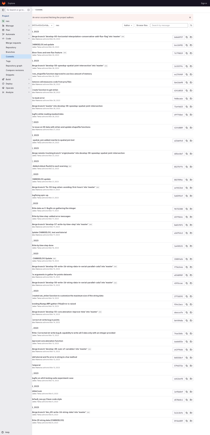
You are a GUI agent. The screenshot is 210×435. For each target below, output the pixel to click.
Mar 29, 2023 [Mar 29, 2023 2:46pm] (65, 55)
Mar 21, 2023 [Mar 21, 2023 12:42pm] (65, 198)
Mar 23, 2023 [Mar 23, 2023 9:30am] (65, 156)
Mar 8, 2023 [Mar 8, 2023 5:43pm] (65, 423)
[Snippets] (16, 75)
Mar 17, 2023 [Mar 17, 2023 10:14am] (66, 235)
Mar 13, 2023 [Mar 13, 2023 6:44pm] (65, 335)
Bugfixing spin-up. (51, 195)
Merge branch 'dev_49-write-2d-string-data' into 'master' (70, 412)
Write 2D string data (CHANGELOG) (59, 420)
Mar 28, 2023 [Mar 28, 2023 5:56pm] (65, 68)
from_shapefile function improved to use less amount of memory (73, 74)
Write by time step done (54, 245)
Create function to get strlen (56, 90)
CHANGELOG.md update (54, 44)
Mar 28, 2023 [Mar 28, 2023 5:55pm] (65, 76)
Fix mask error (49, 98)
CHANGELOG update (52, 179)
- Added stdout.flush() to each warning (61, 166)
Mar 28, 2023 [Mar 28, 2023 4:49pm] (66, 92)
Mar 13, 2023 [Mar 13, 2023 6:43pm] (65, 343)
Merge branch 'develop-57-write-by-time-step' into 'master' (71, 224)
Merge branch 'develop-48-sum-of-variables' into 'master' (71, 349)
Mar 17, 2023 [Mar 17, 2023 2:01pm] (65, 219)
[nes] (16, 21)
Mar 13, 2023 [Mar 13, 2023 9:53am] (66, 368)
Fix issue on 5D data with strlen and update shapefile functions (72, 127)
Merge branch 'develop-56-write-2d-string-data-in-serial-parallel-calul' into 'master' (83, 266)
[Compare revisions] (16, 70)
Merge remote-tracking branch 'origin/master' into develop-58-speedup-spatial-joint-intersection (89, 153)
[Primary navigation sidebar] (3, 10)
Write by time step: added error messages (62, 216)
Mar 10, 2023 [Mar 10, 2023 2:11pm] (65, 381)
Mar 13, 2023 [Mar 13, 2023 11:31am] (66, 360)
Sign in (204, 3)
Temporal (47, 365)
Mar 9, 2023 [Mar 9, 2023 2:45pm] (65, 402)
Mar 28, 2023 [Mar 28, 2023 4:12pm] (65, 117)
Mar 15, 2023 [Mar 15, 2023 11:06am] (66, 285)
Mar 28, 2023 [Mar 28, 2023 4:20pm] (66, 100)
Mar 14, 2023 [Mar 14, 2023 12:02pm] (66, 322)
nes (69, 25)
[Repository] (16, 47)
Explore (11, 3)
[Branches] (16, 52)
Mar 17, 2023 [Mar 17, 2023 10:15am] (66, 227)
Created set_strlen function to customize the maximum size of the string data (79, 296)
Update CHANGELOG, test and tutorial (60, 232)
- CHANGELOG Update (53, 258)
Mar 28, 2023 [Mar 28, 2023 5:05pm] (66, 84)
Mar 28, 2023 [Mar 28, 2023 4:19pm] (66, 108)
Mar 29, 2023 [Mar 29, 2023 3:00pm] (66, 39)
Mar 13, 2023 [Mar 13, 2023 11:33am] (66, 351)
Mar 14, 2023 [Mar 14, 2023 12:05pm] (66, 314)
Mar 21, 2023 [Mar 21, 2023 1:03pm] (65, 182)
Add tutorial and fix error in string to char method (65, 357)
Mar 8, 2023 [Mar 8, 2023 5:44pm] (65, 415)
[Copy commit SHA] (198, 37)
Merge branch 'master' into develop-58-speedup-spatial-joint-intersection (78, 106)
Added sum (48, 391)
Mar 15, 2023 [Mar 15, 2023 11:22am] (66, 277)
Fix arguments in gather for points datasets (63, 274)
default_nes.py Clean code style (58, 399)
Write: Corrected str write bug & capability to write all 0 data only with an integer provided (85, 333)
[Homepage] (3, 3)
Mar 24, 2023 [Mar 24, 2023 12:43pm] (65, 143)
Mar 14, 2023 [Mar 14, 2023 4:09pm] (65, 306)
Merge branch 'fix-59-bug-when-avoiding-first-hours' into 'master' (75, 187)
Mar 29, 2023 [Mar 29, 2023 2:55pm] (65, 47)
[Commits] (16, 56)
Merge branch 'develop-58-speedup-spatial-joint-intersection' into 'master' (79, 65)
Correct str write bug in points (57, 320)
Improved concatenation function (58, 341)
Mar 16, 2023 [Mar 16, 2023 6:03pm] (65, 248)
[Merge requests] (16, 43)
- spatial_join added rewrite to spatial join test (64, 140)
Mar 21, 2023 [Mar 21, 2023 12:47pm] (66, 190)
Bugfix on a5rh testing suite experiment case (64, 378)
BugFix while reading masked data (59, 114)
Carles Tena (47, 47)
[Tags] (16, 61)
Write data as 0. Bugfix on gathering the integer (65, 208)
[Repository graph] (16, 65)
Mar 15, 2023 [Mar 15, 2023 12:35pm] (65, 261)
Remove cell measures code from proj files (63, 82)
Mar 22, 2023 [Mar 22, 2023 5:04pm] (65, 169)
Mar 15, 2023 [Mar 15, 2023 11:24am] (66, 269)
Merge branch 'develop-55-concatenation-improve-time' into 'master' (76, 312)
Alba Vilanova (48, 39)
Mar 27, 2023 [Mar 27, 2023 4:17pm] (66, 130)
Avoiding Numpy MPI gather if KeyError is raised (65, 304)
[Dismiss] (201, 17)
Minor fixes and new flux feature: (58, 52)
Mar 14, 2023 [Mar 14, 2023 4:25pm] (65, 298)
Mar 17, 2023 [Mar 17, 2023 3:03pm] (65, 211)
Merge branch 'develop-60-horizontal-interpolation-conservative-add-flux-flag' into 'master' (87, 36)
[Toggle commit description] (134, 36)
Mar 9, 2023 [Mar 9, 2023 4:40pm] (65, 394)
